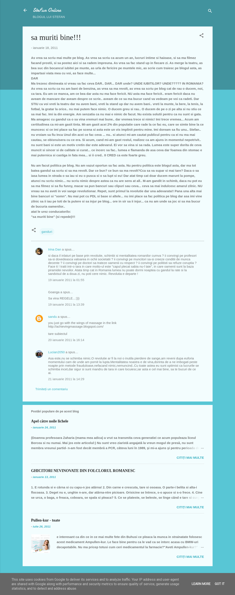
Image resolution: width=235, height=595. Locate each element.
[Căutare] (210, 11)
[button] (201, 36)
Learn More (201, 584)
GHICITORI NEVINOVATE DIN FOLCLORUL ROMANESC (83, 471)
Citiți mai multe (190, 457)
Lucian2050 (56, 352)
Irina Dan (54, 249)
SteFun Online (47, 10)
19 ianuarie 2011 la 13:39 (66, 304)
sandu (52, 316)
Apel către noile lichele (49, 421)
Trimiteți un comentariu (51, 389)
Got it (220, 584)
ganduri (47, 231)
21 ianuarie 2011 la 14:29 (66, 379)
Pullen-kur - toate (45, 520)
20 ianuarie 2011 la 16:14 (66, 340)
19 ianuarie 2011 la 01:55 (66, 280)
